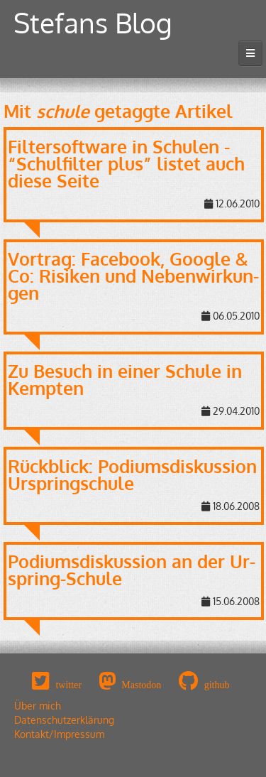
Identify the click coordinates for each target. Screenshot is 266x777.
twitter (68, 685)
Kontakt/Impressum (59, 734)
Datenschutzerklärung (64, 720)
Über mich (37, 706)
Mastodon (141, 685)
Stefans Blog (92, 22)
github (217, 685)
